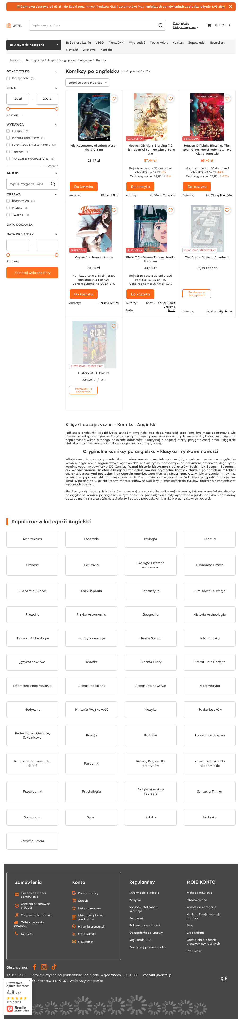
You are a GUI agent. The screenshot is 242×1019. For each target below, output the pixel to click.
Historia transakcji (91, 926)
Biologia (150, 539)
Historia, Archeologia (32, 638)
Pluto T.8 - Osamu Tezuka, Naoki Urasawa (150, 259)
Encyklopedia (91, 591)
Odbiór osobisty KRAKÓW (29, 924)
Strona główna (34, 60)
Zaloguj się (181, 23)
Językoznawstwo (32, 662)
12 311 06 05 (16, 975)
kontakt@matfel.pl (157, 975)
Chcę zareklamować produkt (35, 905)
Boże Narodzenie (78, 42)
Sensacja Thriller (209, 791)
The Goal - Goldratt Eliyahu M (207, 257)
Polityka (150, 735)
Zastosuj (13, 115)
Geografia (151, 615)
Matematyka (209, 686)
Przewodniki (32, 791)
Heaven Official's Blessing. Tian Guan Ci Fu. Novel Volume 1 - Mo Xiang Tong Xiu (207, 149)
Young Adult (159, 42)
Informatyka (209, 638)
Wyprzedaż (137, 42)
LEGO (99, 42)
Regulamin (136, 918)
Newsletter (85, 941)
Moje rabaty (87, 934)
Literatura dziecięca (210, 662)
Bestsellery (217, 42)
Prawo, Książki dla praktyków (150, 763)
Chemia (210, 539)
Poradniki (91, 764)
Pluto (171, 310)
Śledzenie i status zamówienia (33, 894)
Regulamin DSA (140, 940)
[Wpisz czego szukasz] (97, 25)
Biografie (91, 539)
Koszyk (83, 900)
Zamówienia (28, 882)
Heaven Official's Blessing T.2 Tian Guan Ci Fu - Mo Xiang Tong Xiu (150, 149)
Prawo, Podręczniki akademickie (209, 763)
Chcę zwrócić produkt (36, 915)
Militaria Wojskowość (91, 710)
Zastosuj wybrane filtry (32, 273)
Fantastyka (151, 591)
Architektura (32, 539)
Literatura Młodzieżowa (32, 686)
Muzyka (150, 710)
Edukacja (91, 565)
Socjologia (32, 817)
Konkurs (178, 42)
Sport (91, 817)
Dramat (32, 565)
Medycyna (32, 710)
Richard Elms (110, 195)
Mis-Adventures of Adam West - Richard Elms (93, 147)
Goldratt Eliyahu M (219, 311)
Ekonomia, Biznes (32, 591)
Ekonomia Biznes (209, 565)
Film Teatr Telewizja (209, 591)
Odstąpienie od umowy (146, 932)
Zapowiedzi (196, 42)
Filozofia (32, 615)
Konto (78, 882)
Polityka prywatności (144, 925)
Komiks (91, 662)
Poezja (91, 735)
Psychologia (91, 791)
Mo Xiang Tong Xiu (162, 195)
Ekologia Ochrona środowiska (150, 565)
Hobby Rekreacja (91, 638)
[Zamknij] (230, 7)
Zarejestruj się (88, 893)
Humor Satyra (150, 638)
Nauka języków (210, 710)
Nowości (72, 49)
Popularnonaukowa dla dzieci (32, 763)
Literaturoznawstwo (150, 686)
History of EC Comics (93, 373)
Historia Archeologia (209, 615)
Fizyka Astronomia (91, 615)
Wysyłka (135, 900)
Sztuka (150, 817)
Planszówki (116, 42)
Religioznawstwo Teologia (150, 791)
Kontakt (106, 49)
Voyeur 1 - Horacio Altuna (94, 257)
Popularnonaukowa (209, 735)
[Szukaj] (160, 25)
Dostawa (89, 49)
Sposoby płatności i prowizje (143, 909)
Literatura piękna (91, 686)
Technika (210, 817)
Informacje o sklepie (144, 892)
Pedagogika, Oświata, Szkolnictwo (32, 735)
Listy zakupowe (184, 27)
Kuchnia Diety (151, 662)
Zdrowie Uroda (32, 841)
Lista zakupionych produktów (91, 917)
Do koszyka (83, 187)
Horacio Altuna (108, 303)
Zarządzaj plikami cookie (147, 947)
